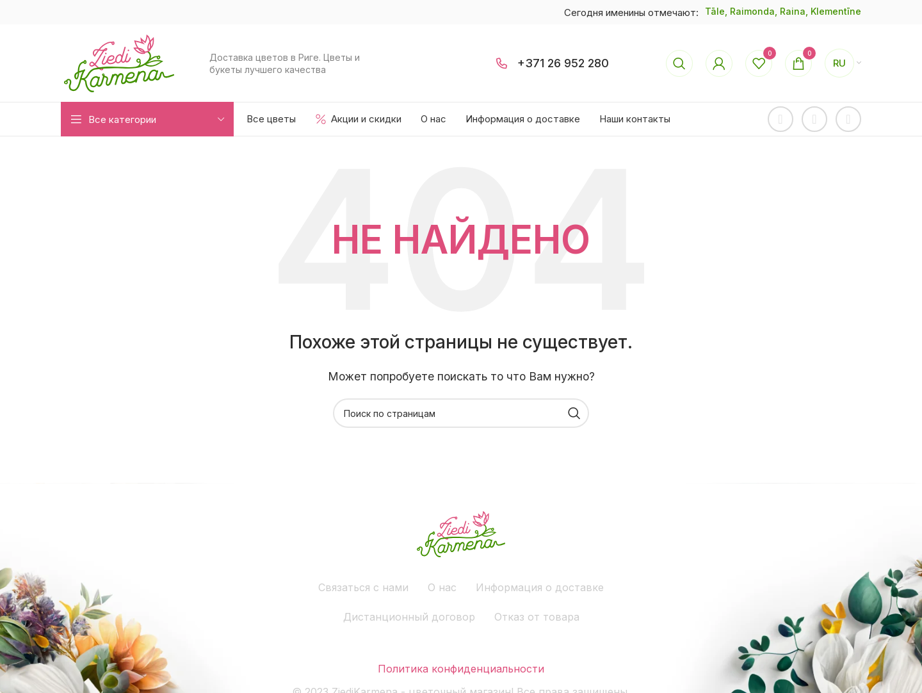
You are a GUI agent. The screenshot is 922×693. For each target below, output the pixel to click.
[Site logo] (119, 62)
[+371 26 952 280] (502, 63)
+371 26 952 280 (563, 63)
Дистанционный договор (409, 616)
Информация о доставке (540, 587)
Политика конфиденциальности (461, 668)
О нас (442, 587)
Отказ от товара (536, 616)
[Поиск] (679, 63)
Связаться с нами (363, 587)
